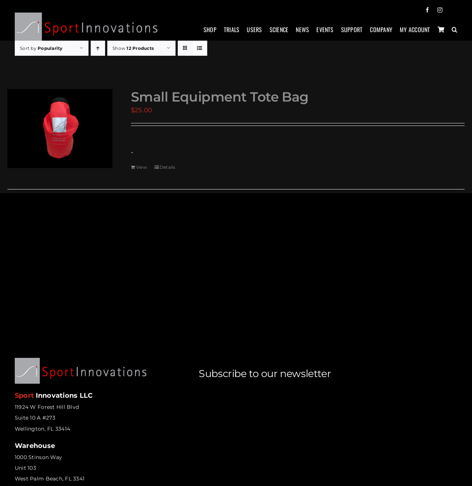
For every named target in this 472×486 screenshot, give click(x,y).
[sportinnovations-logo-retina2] (86, 15)
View (141, 167)
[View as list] (199, 48)
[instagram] (439, 10)
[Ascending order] (98, 48)
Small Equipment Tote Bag (220, 97)
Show (133, 48)
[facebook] (427, 10)
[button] (454, 33)
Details (168, 167)
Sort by (41, 48)
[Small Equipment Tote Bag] (59, 128)
